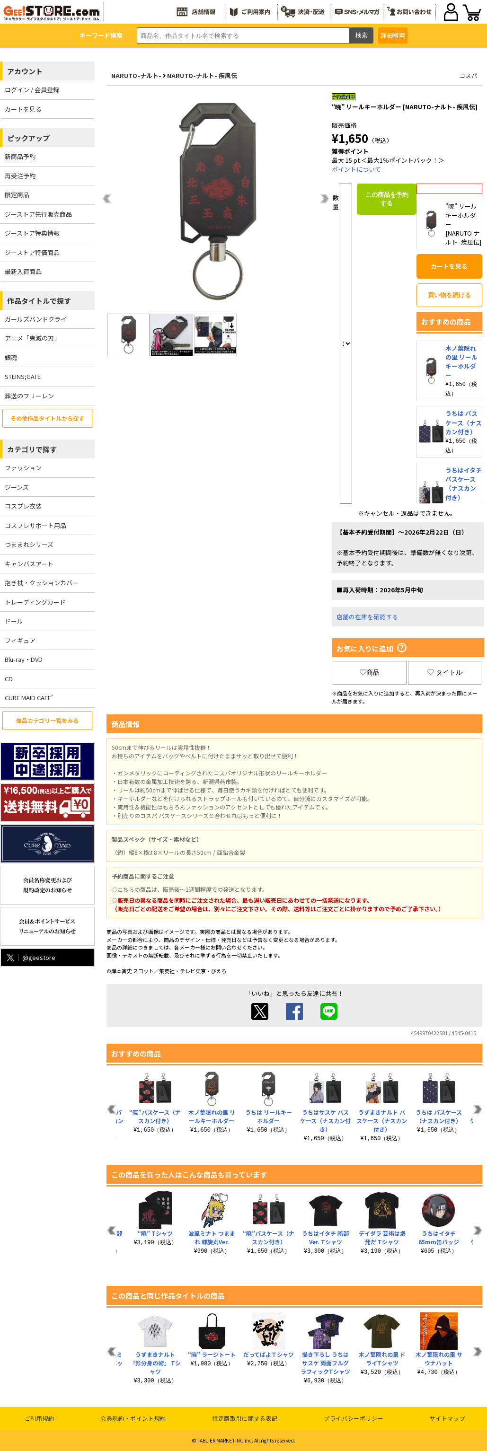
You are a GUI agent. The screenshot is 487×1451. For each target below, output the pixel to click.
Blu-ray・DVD (24, 659)
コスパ (468, 75)
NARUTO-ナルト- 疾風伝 (202, 75)
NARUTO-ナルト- (136, 75)
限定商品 (17, 194)
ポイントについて (356, 169)
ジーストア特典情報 (32, 233)
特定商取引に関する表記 (245, 1418)
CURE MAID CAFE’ (29, 697)
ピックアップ (28, 138)
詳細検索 (393, 35)
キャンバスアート (29, 563)
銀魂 (11, 357)
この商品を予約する (386, 199)
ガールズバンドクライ (36, 319)
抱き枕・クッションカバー (42, 582)
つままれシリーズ (29, 544)
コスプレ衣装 (23, 505)
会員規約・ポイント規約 (133, 1418)
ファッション (23, 467)
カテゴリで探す (32, 449)
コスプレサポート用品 (35, 525)
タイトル (444, 672)
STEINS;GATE (23, 376)
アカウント (25, 71)
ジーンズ (17, 487)
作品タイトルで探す (39, 301)
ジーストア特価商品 (32, 252)
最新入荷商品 (23, 271)
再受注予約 (20, 175)
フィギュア (20, 640)
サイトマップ (448, 1418)
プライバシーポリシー (353, 1418)
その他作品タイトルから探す (47, 418)
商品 (370, 672)
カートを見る (23, 109)
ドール (14, 620)
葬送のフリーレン (29, 395)
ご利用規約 (39, 1418)
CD (9, 678)
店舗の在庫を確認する (367, 616)
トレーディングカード (35, 602)
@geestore (30, 957)
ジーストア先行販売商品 (38, 214)
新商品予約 (20, 156)
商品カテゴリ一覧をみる (47, 720)
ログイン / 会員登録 (32, 89)
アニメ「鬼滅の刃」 (32, 338)
